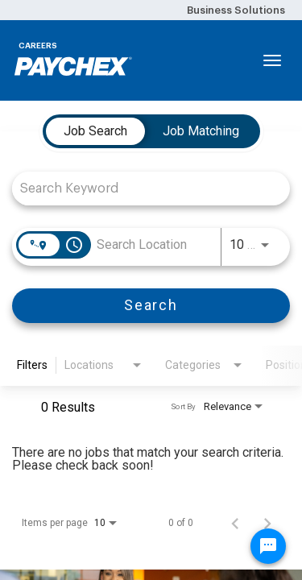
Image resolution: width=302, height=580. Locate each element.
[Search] (151, 305)
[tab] (95, 131)
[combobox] (143, 188)
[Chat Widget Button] (268, 546)
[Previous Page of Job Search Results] (235, 523)
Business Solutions (236, 10)
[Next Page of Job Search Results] (267, 523)
